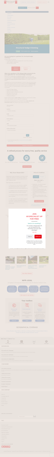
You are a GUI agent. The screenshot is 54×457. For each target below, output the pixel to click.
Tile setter (9, 31)
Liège (15, 330)
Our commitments (4, 429)
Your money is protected (6, 367)
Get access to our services (27, 294)
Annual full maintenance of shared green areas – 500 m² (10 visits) (10, 265)
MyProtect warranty (5, 431)
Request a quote (4, 401)
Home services (9, 12)
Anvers (8, 330)
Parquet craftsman (11, 27)
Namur (18, 330)
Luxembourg (29, 330)
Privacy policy (3, 435)
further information (11, 128)
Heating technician (11, 24)
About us (3, 393)
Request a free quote (28, 145)
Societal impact (4, 385)
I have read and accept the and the (19, 140)
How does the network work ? (7, 426)
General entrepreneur (11, 20)
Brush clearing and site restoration (21, 265)
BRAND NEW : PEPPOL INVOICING (28, 2)
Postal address (10, 118)
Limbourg (23, 330)
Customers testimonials (6, 380)
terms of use (10, 141)
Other (8, 32)
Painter (8, 25)
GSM (8, 123)
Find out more (27, 242)
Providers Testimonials (5, 383)
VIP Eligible (18, 51)
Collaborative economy (5, 372)
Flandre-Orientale (30, 331)
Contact (8, 109)
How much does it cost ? (5, 428)
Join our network (4, 402)
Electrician (9, 17)
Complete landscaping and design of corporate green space (32, 265)
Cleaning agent (10, 15)
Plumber (9, 29)
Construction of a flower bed (42, 265)
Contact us (39, 320)
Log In (2, 440)
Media (2, 404)
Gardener (9, 18)
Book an (34, 51)
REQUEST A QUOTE (42, 2)
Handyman (9, 22)
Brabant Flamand (36, 330)
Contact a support (25, 68)
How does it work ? (5, 424)
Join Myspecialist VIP (5, 395)
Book (27, 320)
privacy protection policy (23, 139)
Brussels (12, 330)
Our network (3, 399)
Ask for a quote (27, 166)
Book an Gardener (16, 68)
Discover (14, 320)
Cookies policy (4, 437)
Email (8, 113)
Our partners (3, 397)
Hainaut (36, 331)
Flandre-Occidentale (20, 331)
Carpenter (9, 13)
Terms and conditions (5, 433)
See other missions (27, 273)
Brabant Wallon (43, 330)
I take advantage (39, 201)
